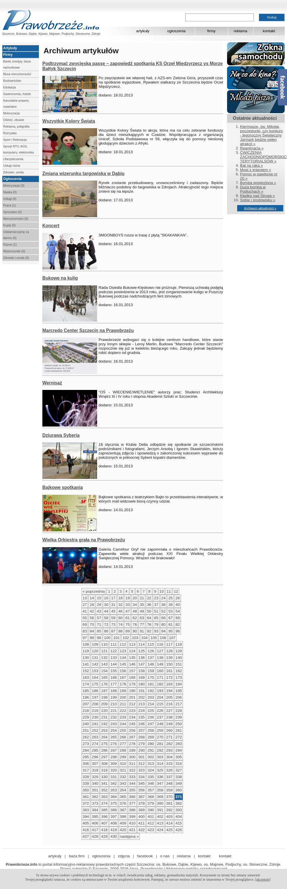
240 (86, 724)
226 (160, 710)
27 (85, 604)
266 (123, 737)
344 (132, 783)
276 (113, 744)
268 (141, 737)
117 (169, 644)
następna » (129, 836)
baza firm (77, 856)
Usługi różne (11, 165)
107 (172, 638)
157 (132, 671)
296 (95, 757)
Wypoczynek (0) (14, 251)
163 (86, 677)
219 (95, 710)
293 (169, 750)
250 (178, 724)
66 (163, 618)
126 (151, 651)
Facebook (282, 87)
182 (160, 684)
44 (106, 611)
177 (113, 684)
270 (160, 737)
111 (113, 644)
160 (160, 671)
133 (113, 657)
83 (85, 631)
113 (132, 644)
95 (170, 631)
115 (151, 644)
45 (113, 611)
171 (160, 677)
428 (95, 836)
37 (156, 604)
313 (151, 763)
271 (169, 737)
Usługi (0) (9, 198)
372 (86, 803)
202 (141, 697)
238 (169, 717)
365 (123, 797)
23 (156, 598)
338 (178, 777)
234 (132, 717)
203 (151, 697)
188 (113, 691)
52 (163, 611)
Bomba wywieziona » (258, 183)
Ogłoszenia (12, 179)
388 (132, 810)
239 (178, 717)
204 (160, 697)
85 (99, 631)
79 (156, 624)
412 (151, 823)
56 (92, 618)
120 (95, 651)
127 (160, 651)
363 (104, 797)
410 (132, 823)
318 (95, 770)
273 (86, 744)
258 (151, 730)
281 (160, 744)
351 (95, 790)
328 (86, 777)
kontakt (269, 31)
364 (113, 797)
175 (95, 684)
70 (92, 624)
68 (177, 618)
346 (151, 783)
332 (123, 777)
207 (86, 704)
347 (160, 783)
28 (92, 604)
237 (160, 717)
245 (132, 724)
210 (113, 704)
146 (132, 664)
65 (156, 618)
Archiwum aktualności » (260, 208)
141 (86, 664)
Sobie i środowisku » (257, 200)
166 (113, 677)
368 (151, 797)
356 (141, 790)
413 (160, 823)
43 (99, 611)
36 (149, 604)
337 (169, 777)
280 (151, 744)
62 (135, 618)
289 (132, 750)
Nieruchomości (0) (15, 218)
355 (132, 790)
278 (132, 744)
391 (160, 810)
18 (120, 598)
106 (163, 638)
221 (113, 710)
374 (104, 803)
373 (95, 803)
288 (123, 750)
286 (104, 750)
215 (160, 704)
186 (95, 691)
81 (170, 624)
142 (95, 664)
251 (86, 730)
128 (169, 651)
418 (104, 830)
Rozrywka (10, 133)
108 (86, 644)
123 (123, 651)
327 (178, 770)
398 (123, 816)
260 (169, 730)
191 (141, 691)
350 (86, 790)
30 (106, 604)
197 (95, 697)
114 (141, 644)
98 (92, 638)
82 (177, 624)
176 (104, 684)
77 (142, 624)
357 (151, 790)
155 (113, 671)
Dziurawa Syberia (61, 435)
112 (123, 644)
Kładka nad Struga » (257, 196)
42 (92, 611)
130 (86, 657)
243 (113, 724)
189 (123, 691)
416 (86, 830)
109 (95, 644)
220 (104, 710)
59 (113, 618)
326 (169, 770)
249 (169, 724)
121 (104, 651)
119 (86, 651)
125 (141, 651)
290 (141, 750)
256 (132, 730)
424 (160, 830)
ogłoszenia (176, 31)
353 (113, 790)
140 (178, 657)
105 (153, 638)
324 (151, 770)
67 (170, 618)
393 (178, 810)
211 (123, 704)
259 (160, 730)
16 (106, 598)
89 (127, 631)
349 (178, 783)
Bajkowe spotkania (62, 487)
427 (86, 836)
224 (141, 710)
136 (141, 657)
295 (86, 757)
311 (132, 763)
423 (151, 830)
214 (151, 704)
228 (178, 710)
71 (99, 624)
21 (142, 598)
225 (151, 710)
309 (113, 763)
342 (113, 783)
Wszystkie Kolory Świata (68, 121)
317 (86, 770)
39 (170, 604)
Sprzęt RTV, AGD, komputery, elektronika (18, 149)
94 (163, 631)
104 (144, 638)
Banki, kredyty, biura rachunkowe (17, 64)
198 (104, 697)
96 (177, 631)
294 (178, 750)
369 (160, 797)
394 (86, 816)
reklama (240, 31)
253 (104, 730)
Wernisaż (52, 382)
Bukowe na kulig (60, 278)
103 (135, 638)
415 (178, 823)
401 (151, 816)
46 (120, 611)
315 (169, 763)
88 (120, 631)
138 (160, 657)
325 (160, 770)
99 (99, 638)
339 (86, 783)
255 (123, 730)
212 (132, 704)
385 (104, 810)
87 (113, 631)
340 (95, 783)
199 (113, 697)
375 (113, 803)
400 (141, 816)
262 (86, 737)
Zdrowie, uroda (13, 172)
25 (170, 598)
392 (169, 810)
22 (149, 598)
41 (85, 611)
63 (142, 618)
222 (123, 710)
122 (113, 651)
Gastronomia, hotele (17, 94)
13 (85, 598)
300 (132, 757)
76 (135, 624)
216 (169, 704)
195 (178, 691)
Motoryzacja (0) (13, 185)
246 (141, 724)
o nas (165, 856)
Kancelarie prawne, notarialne (16, 103)
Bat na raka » (251, 165)
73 (113, 624)
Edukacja (9, 87)
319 (104, 770)
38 (163, 604)
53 (170, 611)
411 (141, 823)
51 (156, 611)
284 (86, 750)
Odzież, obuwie (13, 120)
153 (95, 671)
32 (120, 604)
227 (169, 710)
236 (151, 717)
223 (132, 710)
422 (141, 830)
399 (132, 816)
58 (106, 618)
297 (104, 757)
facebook (145, 856)
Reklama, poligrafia (16, 126)
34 (135, 604)
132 (104, 657)
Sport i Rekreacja (15, 139)
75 (127, 624)
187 (104, 691)
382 (178, 803)
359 (169, 790)
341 (104, 783)
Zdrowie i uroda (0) (16, 257)
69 (85, 624)
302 (151, 757)
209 (104, 704)
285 (95, 750)
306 (86, 763)
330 (104, 777)
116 (160, 644)
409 (123, 823)
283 (178, 744)
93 (156, 631)
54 (177, 611)
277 (123, 744)
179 (132, 684)
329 (95, 777)
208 (95, 704)
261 (178, 730)
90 (135, 631)
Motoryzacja (11, 113)
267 (132, 737)
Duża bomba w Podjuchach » (253, 189)
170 (151, 677)
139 (169, 657)
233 (123, 717)
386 (113, 810)
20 (135, 598)
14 (92, 598)
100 (107, 638)
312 (141, 763)
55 (85, 618)
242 (104, 724)
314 (160, 763)
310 (123, 763)
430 (113, 836)
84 (92, 631)
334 (141, 777)
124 (132, 651)
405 (86, 823)
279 (141, 744)
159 (151, 671)
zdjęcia (124, 856)
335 (151, 777)
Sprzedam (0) (12, 212)
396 (104, 816)
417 (95, 830)
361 (86, 797)
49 (142, 611)
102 (125, 638)
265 (113, 737)
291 (151, 750)
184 (178, 684)
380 (160, 803)
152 (86, 671)
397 (113, 816)
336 (160, 777)
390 (151, 810)
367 (141, 797)
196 (86, 697)
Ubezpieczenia (13, 159)
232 (113, 717)
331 (113, 777)
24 (163, 598)
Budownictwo (12, 80)
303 (160, 757)
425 (169, 830)
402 (160, 816)
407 (104, 823)
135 (132, 657)
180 (141, 684)
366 (132, 797)
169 (141, 677)
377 (132, 803)
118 (178, 644)
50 (149, 611)
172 (169, 677)
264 (104, 737)
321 (123, 770)
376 (123, 803)
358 (160, 790)
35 (142, 604)
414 (169, 823)
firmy (211, 31)
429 (104, 836)
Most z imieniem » (255, 170)
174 (86, 684)
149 (160, 664)
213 (141, 704)
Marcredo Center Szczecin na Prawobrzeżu (88, 330)
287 (113, 750)
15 (99, 598)
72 (106, 624)
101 (116, 638)
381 (169, 803)
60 (120, 618)
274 (95, 744)
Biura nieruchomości (17, 74)
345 (141, 783)
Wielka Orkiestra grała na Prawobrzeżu (83, 539)
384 (95, 810)
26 (177, 598)
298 (113, 757)
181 (151, 684)
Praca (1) (9, 205)
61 (127, 618)
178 (123, 684)
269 (151, 737)
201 (132, 697)
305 (178, 757)
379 (151, 803)
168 (132, 677)
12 (176, 591)
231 (104, 717)
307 (95, 763)
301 (141, 757)
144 (113, 664)
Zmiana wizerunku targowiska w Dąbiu (83, 173)
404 (178, 816)
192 (151, 691)
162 (178, 671)
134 (123, 657)
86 (106, 631)
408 (113, 823)
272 (178, 737)
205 (169, 697)
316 (178, 763)
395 (95, 816)
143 (104, 664)
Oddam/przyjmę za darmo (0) (16, 235)
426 (178, 830)
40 (177, 604)
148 (151, 664)
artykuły (143, 31)
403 (169, 816)
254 (113, 730)
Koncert (50, 225)
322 (132, 770)
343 (123, 783)
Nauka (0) (10, 192)
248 (160, 724)
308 (104, 763)
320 (113, 770)
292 (160, 750)
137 (151, 657)
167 (123, 677)
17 (113, 598)
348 (169, 783)
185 (86, 691)
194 (169, 691)
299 (123, 757)
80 (163, 624)
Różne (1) (10, 244)
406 (95, 823)
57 (99, 618)
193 (160, 691)
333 (132, 777)
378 (141, 803)
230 (95, 717)
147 (141, 664)
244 (123, 724)
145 (123, 664)
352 (104, 790)
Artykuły (10, 48)
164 (95, 677)
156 (123, 671)
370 (169, 797)
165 (104, 677)
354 (123, 790)
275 (104, 744)
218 (86, 710)
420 (123, 830)
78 (149, 624)
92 (149, 631)
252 (95, 730)
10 (162, 591)
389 (141, 810)
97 (85, 638)
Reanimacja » (252, 148)
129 (178, 651)
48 (135, 611)
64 (149, 618)
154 (104, 671)
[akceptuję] (263, 879)
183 (169, 684)
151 (178, 664)
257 (141, 730)
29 (99, 604)
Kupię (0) (9, 225)
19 (127, 598)
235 (141, 717)
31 (113, 604)
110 (104, 644)
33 (127, 604)
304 (169, 757)
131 (95, 657)
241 (95, 724)
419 (113, 830)
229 (86, 717)
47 (127, 611)
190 (132, 691)
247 (151, 724)
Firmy (8, 55)
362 (95, 797)
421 (132, 830)
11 (169, 591)
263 (95, 737)
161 (169, 671)
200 (123, 697)
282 (169, 744)
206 (178, 697)
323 (141, 770)
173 (178, 677)
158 (141, 671)
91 (142, 631)
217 (178, 704)
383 (86, 810)
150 (169, 664)
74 (120, 624)
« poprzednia (94, 591)
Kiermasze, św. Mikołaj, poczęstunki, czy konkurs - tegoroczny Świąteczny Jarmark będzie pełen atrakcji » (261, 135)
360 (178, 790)
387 (123, 810)
